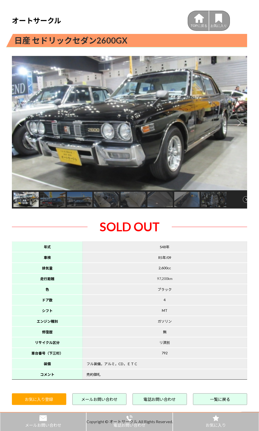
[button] (20, 123)
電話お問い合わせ (159, 399)
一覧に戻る (220, 399)
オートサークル (36, 20)
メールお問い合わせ (99, 399)
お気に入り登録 (39, 399)
